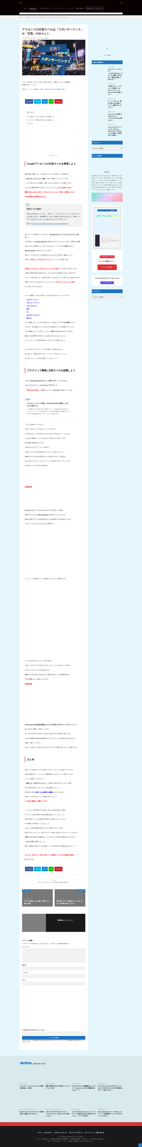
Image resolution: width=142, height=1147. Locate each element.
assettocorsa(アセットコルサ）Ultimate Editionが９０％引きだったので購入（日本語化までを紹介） (115, 131)
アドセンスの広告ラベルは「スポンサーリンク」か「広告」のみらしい (51, 17)
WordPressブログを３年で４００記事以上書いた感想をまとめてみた (31, 1112)
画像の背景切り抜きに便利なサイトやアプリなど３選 (58, 1086)
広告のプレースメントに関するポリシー (44, 219)
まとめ (29, 123)
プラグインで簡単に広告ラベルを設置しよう (40, 120)
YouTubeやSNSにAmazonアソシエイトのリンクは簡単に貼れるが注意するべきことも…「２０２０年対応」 (84, 1113)
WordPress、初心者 (42, 38)
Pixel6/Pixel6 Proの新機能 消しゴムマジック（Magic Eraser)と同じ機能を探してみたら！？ (84, 1087)
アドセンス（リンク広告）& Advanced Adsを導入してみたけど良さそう (47, 404)
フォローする (66, 922)
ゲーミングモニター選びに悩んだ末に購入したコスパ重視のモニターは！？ (114, 104)
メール (24, 972)
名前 (24, 964)
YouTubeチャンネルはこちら (95, 8)
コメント (25, 946)
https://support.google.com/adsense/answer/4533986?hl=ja (49, 223)
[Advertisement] (54, 141)
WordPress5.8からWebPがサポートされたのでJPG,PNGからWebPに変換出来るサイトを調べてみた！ (110, 1087)
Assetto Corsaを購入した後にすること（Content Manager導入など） (115, 117)
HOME (21, 17)
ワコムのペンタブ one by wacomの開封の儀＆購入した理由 (31, 1086)
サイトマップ (70, 8)
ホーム (26, 8)
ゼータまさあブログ (107, 282)
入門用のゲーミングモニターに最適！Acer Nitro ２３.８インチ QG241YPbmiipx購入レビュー (115, 90)
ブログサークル (105, 238)
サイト (24, 979)
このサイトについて (44, 8)
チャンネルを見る (107, 267)
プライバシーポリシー (58, 8)
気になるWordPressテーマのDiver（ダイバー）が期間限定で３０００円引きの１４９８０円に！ (110, 1113)
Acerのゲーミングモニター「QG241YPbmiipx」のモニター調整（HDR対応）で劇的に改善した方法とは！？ (115, 74)
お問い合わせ (80, 8)
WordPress (32, 8)
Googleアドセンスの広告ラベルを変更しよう (40, 116)
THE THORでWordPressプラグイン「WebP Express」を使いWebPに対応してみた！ (57, 1113)
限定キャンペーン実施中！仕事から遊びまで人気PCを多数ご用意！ (44, 89)
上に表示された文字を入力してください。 (34, 1029)
